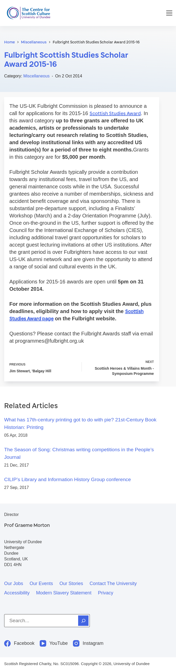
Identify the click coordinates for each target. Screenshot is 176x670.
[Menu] (169, 13)
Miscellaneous (36, 76)
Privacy (105, 592)
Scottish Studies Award (115, 113)
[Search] (83, 620)
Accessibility (17, 592)
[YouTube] (54, 643)
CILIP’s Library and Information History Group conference (67, 479)
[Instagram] (88, 643)
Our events (41, 583)
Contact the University (113, 583)
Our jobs (13, 583)
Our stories (71, 583)
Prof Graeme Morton (27, 525)
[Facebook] (19, 643)
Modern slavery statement (63, 592)
